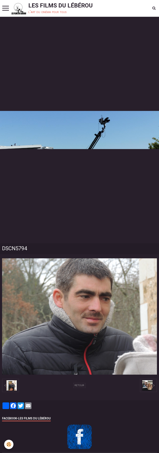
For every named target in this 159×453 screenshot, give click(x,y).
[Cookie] (8, 444)
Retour (79, 385)
